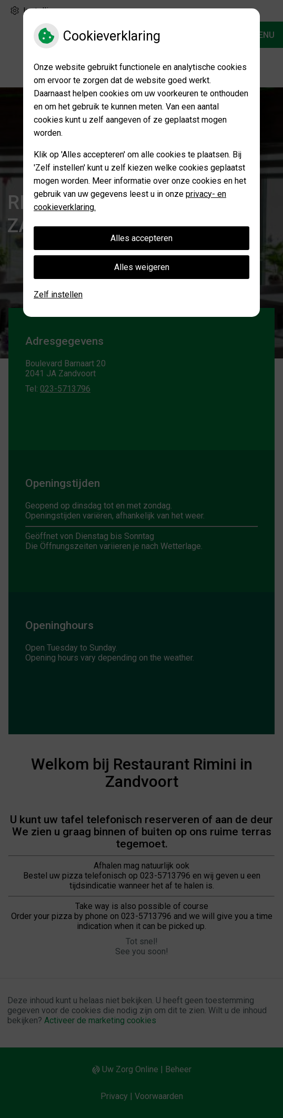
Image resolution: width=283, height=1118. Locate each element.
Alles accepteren (141, 238)
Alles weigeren (141, 267)
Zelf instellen (58, 295)
